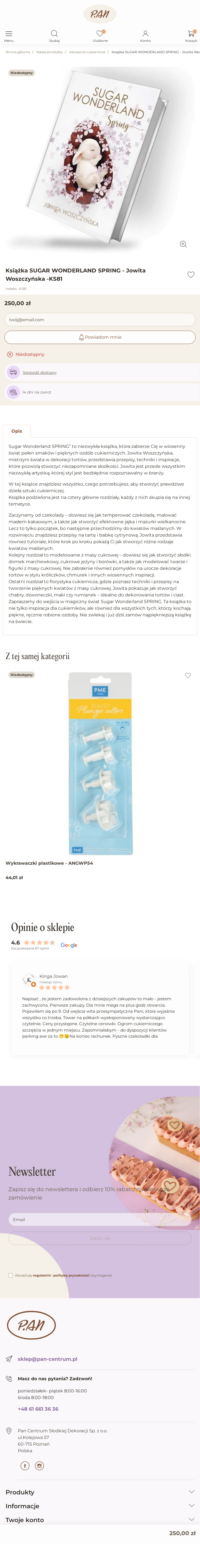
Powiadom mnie (100, 337)
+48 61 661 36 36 (38, 1409)
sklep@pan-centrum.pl (47, 1359)
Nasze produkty (49, 52)
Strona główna (18, 52)
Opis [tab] (16, 431)
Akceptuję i (63, 1275)
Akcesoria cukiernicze (87, 52)
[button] (54, 34)
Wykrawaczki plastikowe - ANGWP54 (49, 863)
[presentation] (50, 1261)
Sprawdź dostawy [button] (40, 372)
